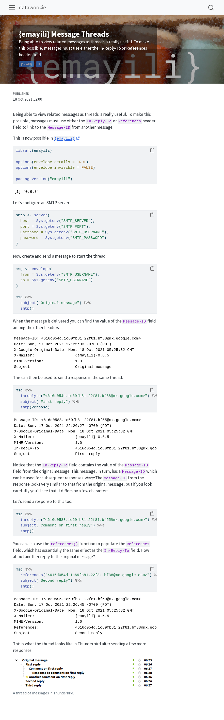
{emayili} (26, 64)
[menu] (12, 7)
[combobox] (211, 7)
